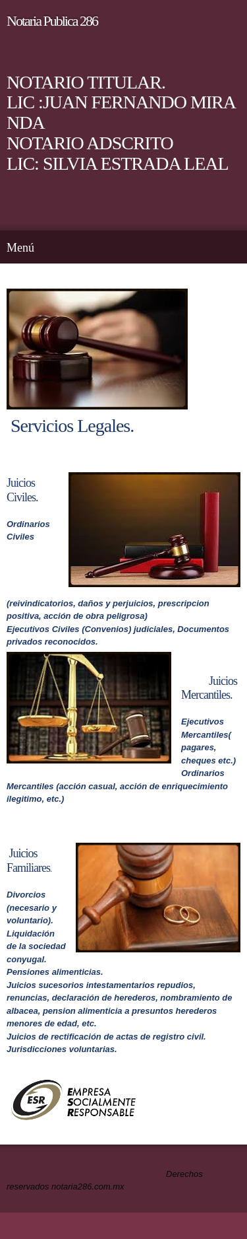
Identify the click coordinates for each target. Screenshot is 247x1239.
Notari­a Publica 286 (52, 21)
